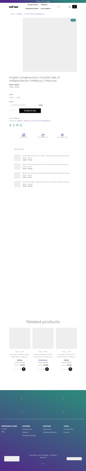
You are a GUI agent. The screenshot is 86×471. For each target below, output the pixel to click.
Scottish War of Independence (34, 14)
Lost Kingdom (46, 8)
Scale (11, 94)
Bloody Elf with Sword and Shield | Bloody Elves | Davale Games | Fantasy (46, 173)
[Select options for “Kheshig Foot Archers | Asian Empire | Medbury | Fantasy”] (70, 369)
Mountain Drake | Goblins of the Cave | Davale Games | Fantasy (45, 182)
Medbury (45, 5)
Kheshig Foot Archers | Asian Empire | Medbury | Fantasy (66, 357)
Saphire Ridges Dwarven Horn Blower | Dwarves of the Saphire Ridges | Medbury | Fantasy (43, 358)
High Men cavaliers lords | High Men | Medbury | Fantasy (19, 357)
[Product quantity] (13, 110)
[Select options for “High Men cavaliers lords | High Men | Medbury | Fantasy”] (23, 369)
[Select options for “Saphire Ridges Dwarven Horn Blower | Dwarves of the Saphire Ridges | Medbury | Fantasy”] (47, 369)
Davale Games (33, 5)
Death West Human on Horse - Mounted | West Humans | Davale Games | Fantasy (46, 156)
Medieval (27, 121)
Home (13, 14)
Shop (48, 1)
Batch (11, 102)
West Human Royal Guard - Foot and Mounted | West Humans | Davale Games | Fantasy (46, 164)
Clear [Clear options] (41, 105)
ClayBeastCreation (32, 8)
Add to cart (31, 111)
